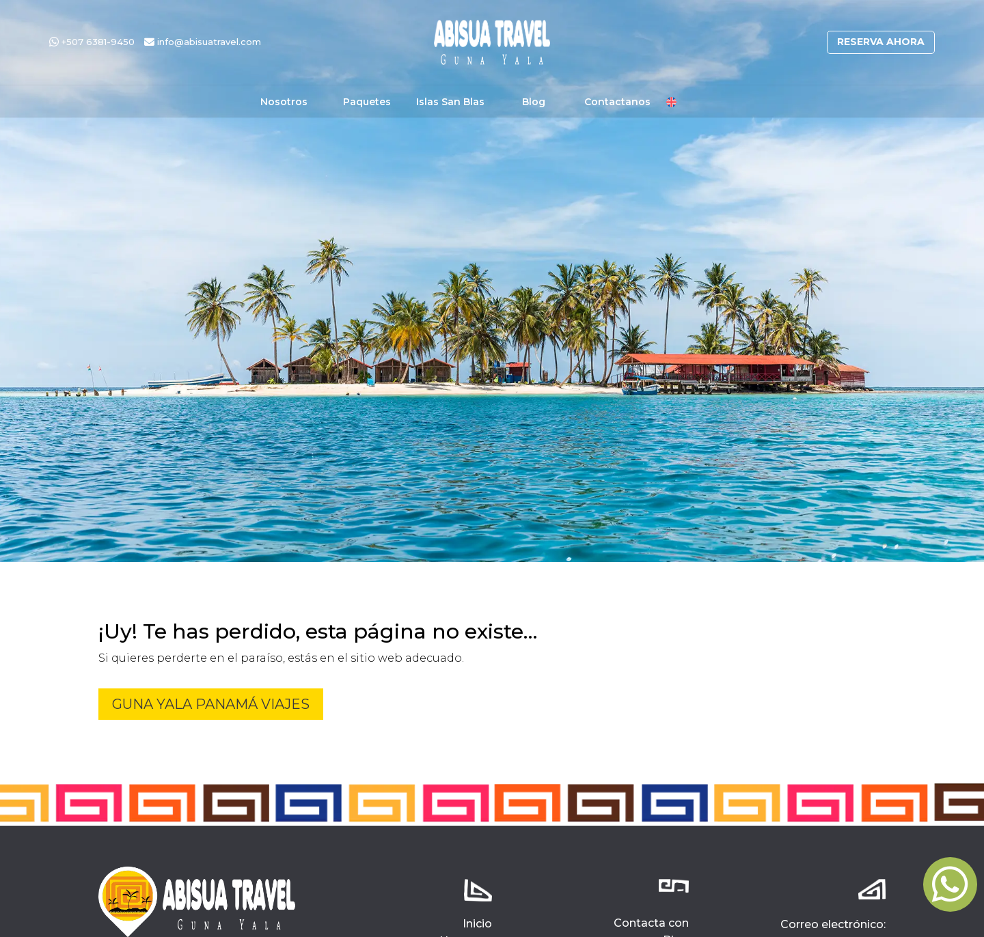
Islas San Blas (450, 102)
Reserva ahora (881, 42)
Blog (533, 102)
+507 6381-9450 (92, 41)
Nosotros (284, 102)
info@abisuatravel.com (202, 41)
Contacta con (651, 923)
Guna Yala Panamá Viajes (211, 704)
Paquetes (367, 102)
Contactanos (617, 102)
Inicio (477, 923)
